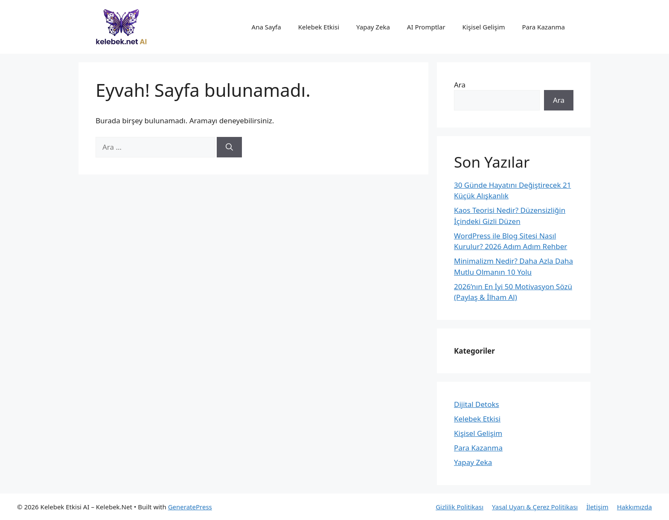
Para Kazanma (543, 27)
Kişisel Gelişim (483, 27)
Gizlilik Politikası (459, 507)
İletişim (597, 507)
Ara (459, 85)
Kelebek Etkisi (318, 27)
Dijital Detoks (476, 404)
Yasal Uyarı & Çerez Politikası (535, 507)
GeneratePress (190, 507)
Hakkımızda (634, 507)
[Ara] (229, 147)
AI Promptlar (426, 27)
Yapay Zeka (373, 27)
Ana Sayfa (266, 27)
